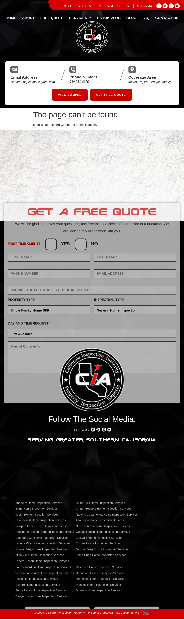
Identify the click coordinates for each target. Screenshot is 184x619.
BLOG (131, 18)
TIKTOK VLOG (109, 18)
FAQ (146, 18)
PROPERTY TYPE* (22, 415)
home (11, 18)
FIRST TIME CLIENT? (24, 359)
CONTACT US (166, 18)
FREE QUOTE (51, 18)
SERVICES (80, 18)
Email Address (24, 77)
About (28, 18)
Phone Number (83, 77)
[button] (80, 18)
